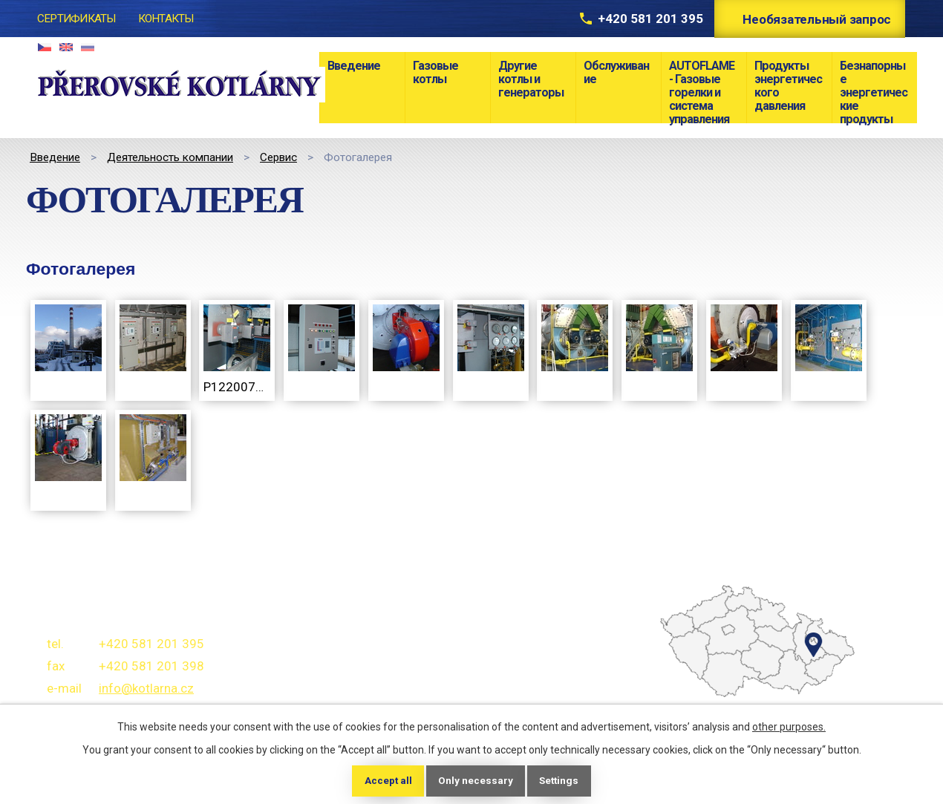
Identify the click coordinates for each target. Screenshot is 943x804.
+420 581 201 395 (639, 18)
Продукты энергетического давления (788, 86)
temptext (707, 683)
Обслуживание (616, 72)
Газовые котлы (435, 72)
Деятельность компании (170, 157)
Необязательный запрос (814, 19)
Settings (560, 780)
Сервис (278, 157)
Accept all (386, 780)
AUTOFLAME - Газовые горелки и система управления (701, 91)
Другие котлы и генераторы (531, 79)
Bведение (353, 66)
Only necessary (474, 780)
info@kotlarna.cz (146, 688)
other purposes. (789, 726)
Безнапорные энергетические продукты (873, 91)
